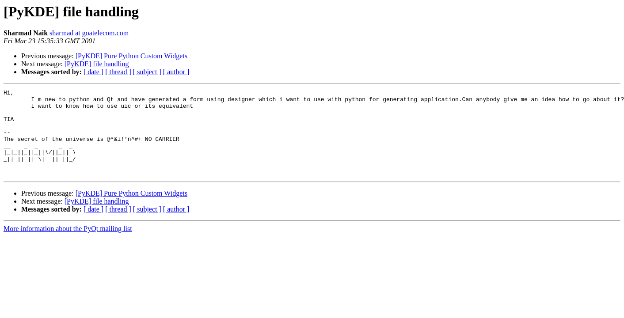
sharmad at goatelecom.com (89, 33)
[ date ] (93, 72)
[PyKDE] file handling (97, 64)
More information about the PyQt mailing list (68, 246)
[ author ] (176, 72)
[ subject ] (147, 72)
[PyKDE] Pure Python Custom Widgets (131, 56)
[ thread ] (118, 72)
